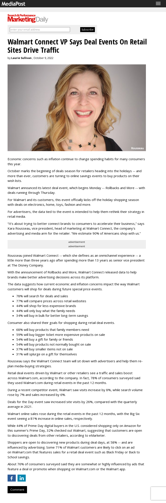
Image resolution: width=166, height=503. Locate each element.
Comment (17, 490)
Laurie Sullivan (21, 58)
